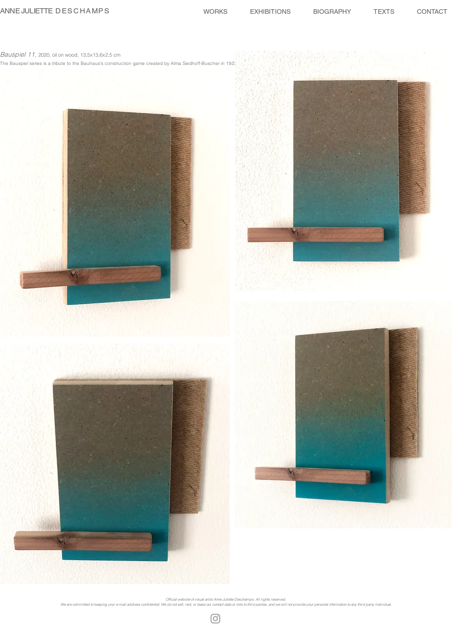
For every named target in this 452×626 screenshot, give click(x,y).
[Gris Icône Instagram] (215, 618)
